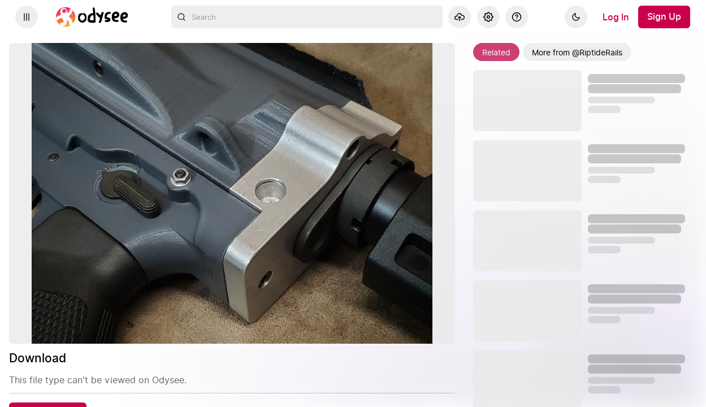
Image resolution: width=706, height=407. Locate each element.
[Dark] (576, 17)
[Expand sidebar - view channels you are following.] (26, 17)
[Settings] (488, 17)
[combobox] (307, 17)
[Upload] (459, 17)
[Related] (496, 52)
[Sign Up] (664, 17)
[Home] (92, 17)
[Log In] (616, 17)
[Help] (516, 17)
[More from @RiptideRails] (577, 52)
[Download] (47, 364)
